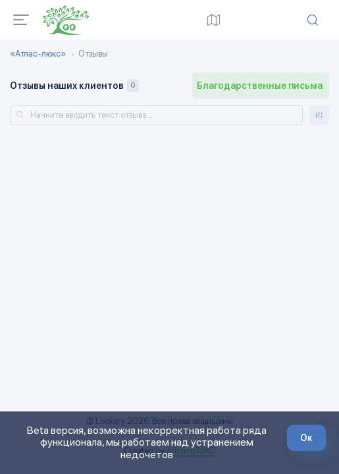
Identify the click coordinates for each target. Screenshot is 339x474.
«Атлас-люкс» (38, 54)
